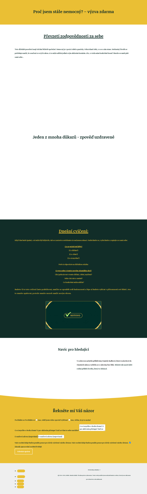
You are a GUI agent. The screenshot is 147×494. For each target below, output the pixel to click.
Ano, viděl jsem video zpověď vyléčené (53, 420)
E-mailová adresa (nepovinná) (26, 436)
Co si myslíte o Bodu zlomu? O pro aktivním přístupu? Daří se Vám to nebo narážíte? (47, 430)
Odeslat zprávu (23, 451)
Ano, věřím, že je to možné (81, 420)
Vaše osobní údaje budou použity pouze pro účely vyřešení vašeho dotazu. (43, 442)
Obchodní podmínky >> (94, 470)
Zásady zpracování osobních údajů (28, 446)
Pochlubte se (20, 420)
